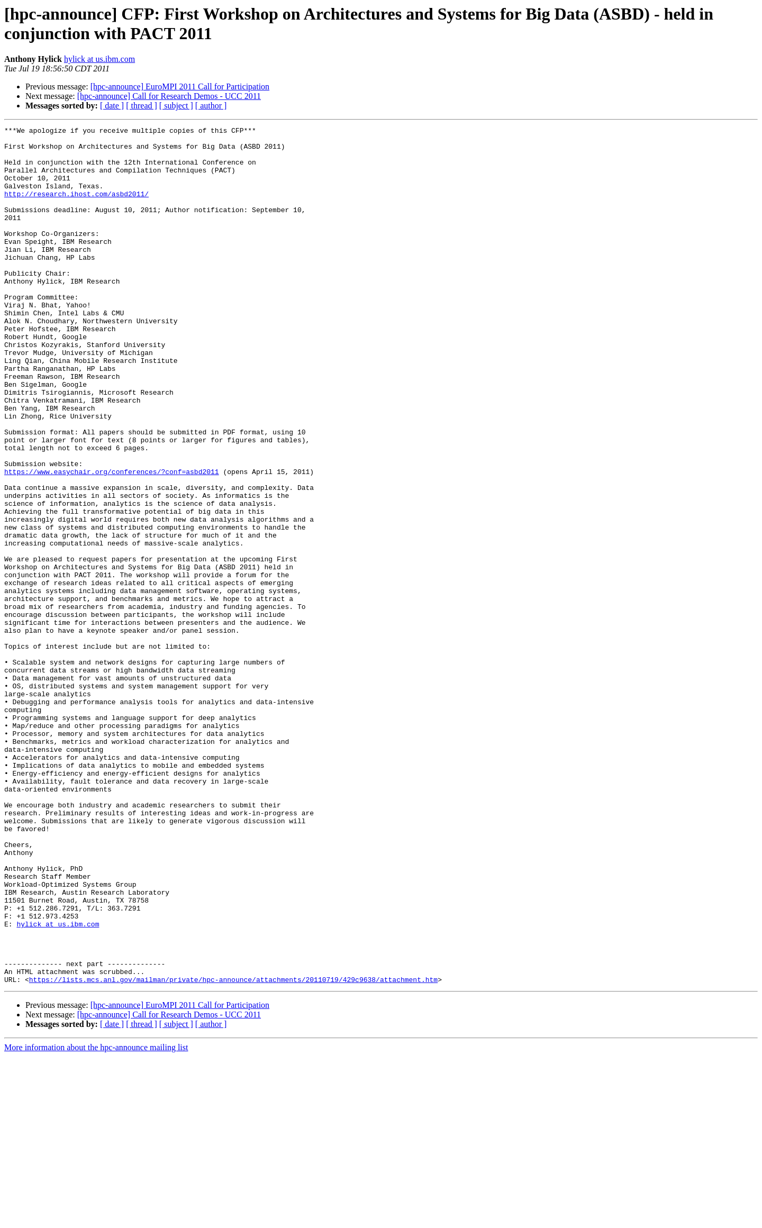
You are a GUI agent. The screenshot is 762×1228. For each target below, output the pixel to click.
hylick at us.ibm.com (99, 58)
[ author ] (211, 105)
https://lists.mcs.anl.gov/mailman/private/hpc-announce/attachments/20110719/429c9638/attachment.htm (233, 1151)
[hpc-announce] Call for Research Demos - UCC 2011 (169, 96)
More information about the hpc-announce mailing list (96, 1218)
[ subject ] (176, 105)
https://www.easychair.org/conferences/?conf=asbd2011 (111, 541)
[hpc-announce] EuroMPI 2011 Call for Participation (179, 86)
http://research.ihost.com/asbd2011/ (76, 208)
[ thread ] (141, 105)
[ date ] (112, 105)
